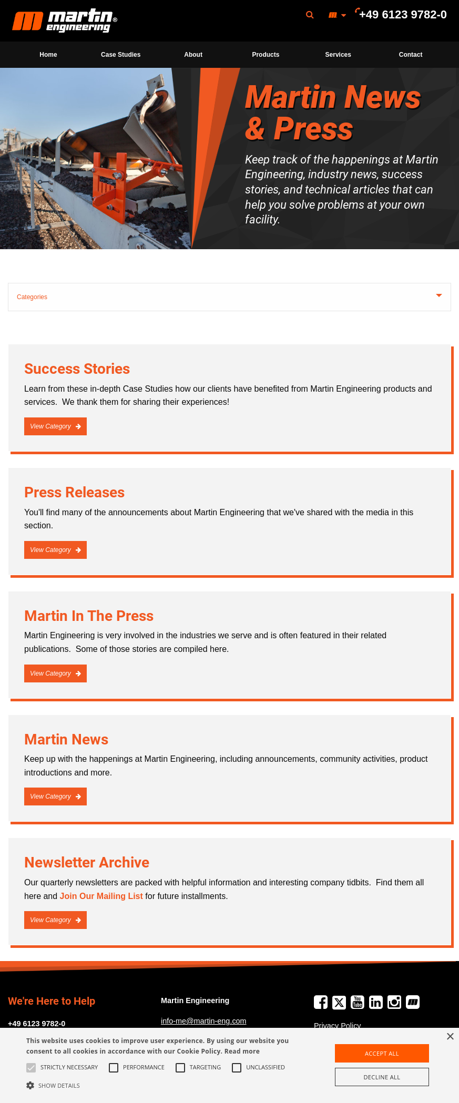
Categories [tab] (32, 297)
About (193, 54)
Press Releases (74, 492)
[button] (158, 1085)
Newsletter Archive (86, 862)
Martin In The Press (89, 616)
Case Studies (120, 54)
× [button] (450, 1037)
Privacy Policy (337, 1026)
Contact (411, 54)
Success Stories (77, 368)
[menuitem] (64, 20)
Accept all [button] (382, 1053)
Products (265, 54)
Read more (242, 1051)
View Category (51, 426)
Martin (65, 21)
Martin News (66, 739)
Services (338, 54)
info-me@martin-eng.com (204, 1021)
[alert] (229, 1065)
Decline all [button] (381, 1077)
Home (48, 54)
